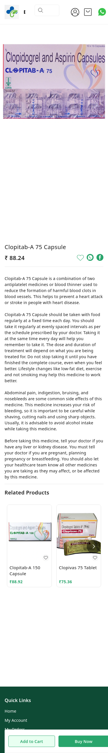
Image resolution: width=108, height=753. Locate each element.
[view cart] (87, 12)
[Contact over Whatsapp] (102, 12)
